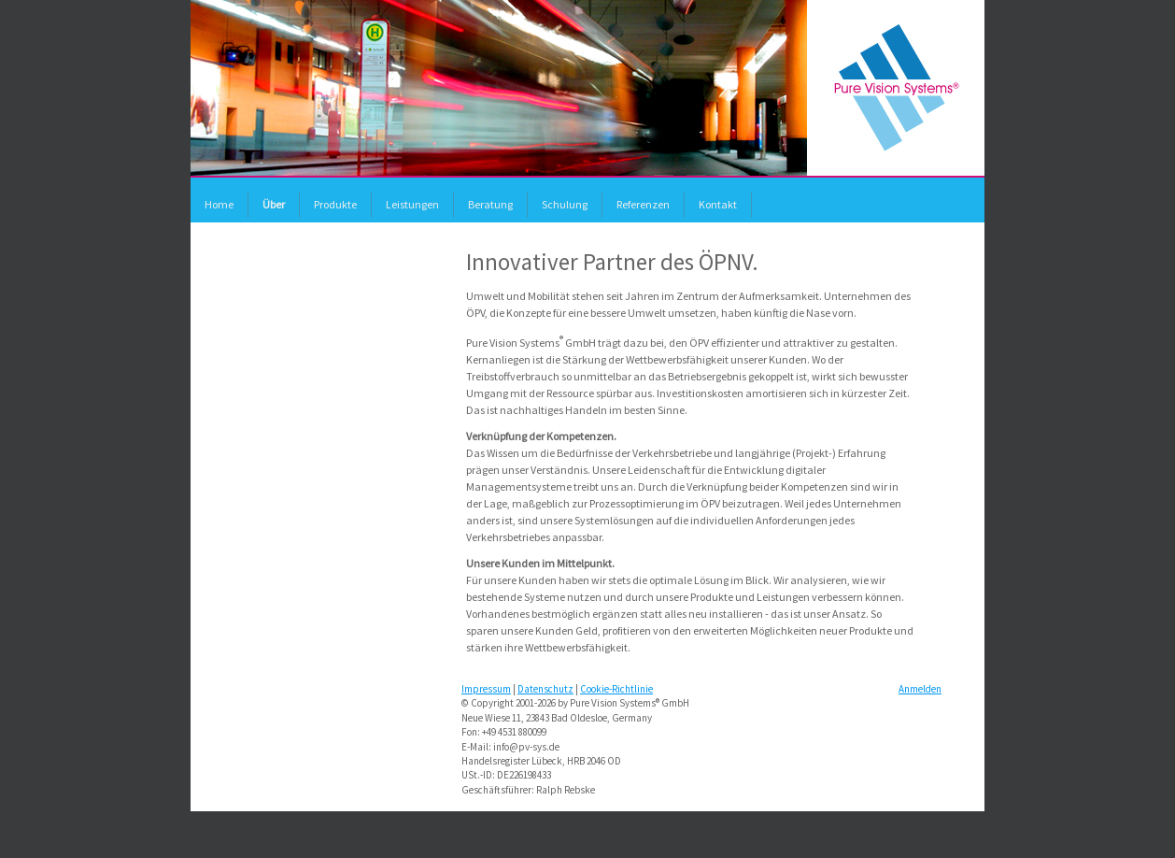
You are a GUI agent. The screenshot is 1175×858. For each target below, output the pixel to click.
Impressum (486, 688)
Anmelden (920, 688)
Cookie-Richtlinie (616, 688)
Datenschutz (545, 688)
